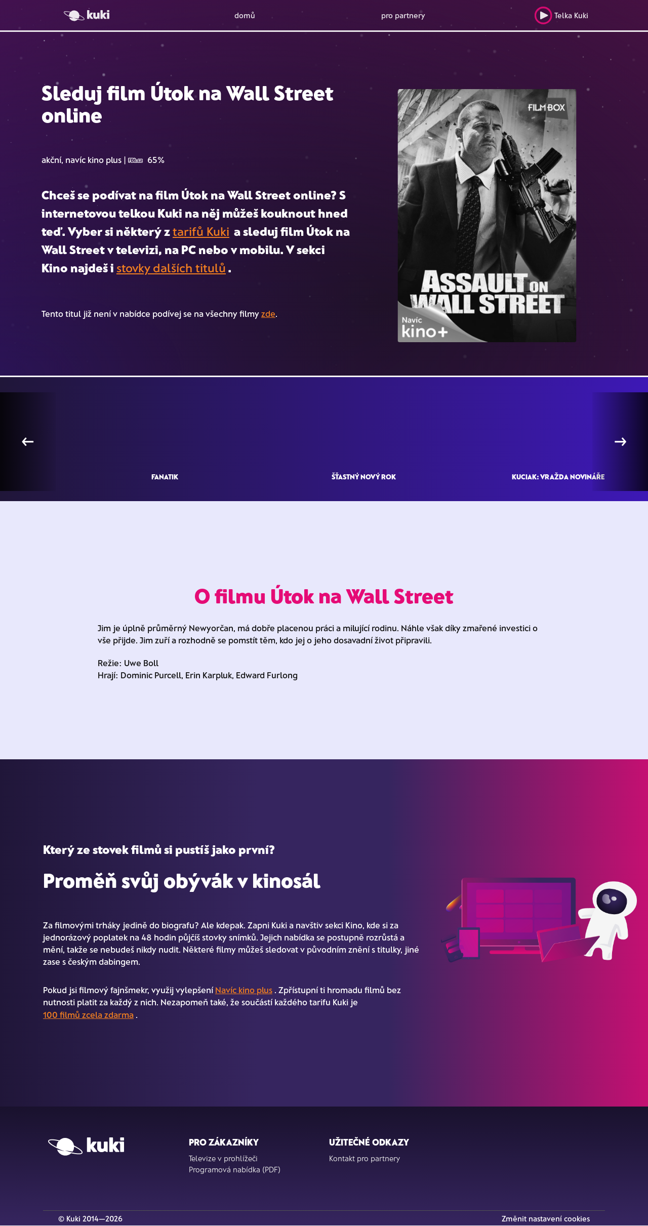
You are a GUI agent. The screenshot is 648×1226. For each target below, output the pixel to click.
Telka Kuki (561, 15)
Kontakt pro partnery (364, 1158)
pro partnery (403, 15)
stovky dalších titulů (171, 267)
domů (244, 15)
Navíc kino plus (243, 990)
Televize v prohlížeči (223, 1158)
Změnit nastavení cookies (546, 1218)
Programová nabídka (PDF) (234, 1169)
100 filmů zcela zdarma (88, 1014)
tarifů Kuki (201, 231)
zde (268, 313)
